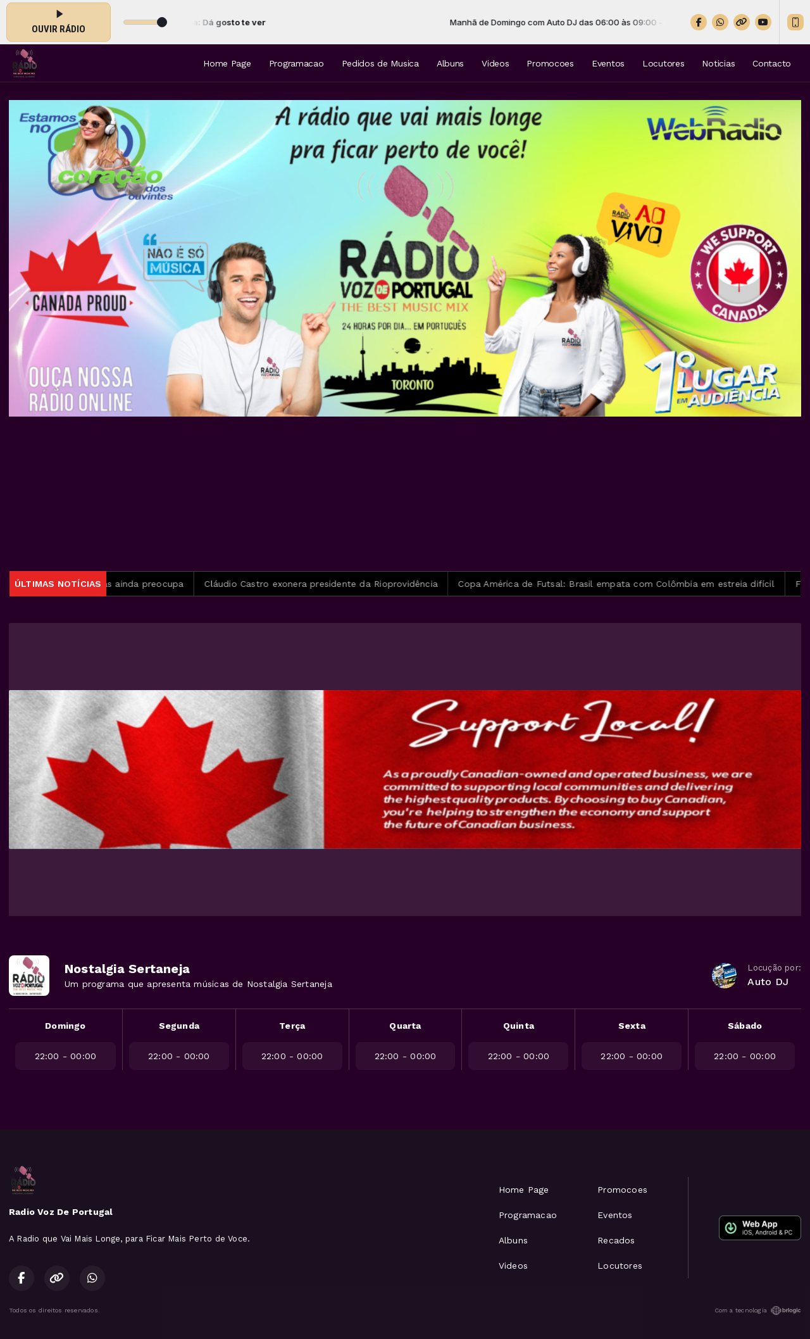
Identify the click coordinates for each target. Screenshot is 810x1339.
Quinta (518, 1026)
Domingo (65, 1026)
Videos (495, 63)
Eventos (608, 63)
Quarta (405, 1026)
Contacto (771, 63)
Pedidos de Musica (380, 63)
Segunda (179, 1026)
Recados (616, 1240)
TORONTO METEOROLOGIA (405, 493)
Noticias (718, 63)
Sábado (745, 1026)
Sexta (631, 1026)
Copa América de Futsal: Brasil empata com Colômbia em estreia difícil (624, 584)
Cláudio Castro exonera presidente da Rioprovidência (329, 584)
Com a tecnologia (757, 1310)
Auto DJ (767, 982)
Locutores (663, 63)
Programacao (296, 63)
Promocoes (549, 63)
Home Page (227, 63)
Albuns (450, 63)
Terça (292, 1026)
